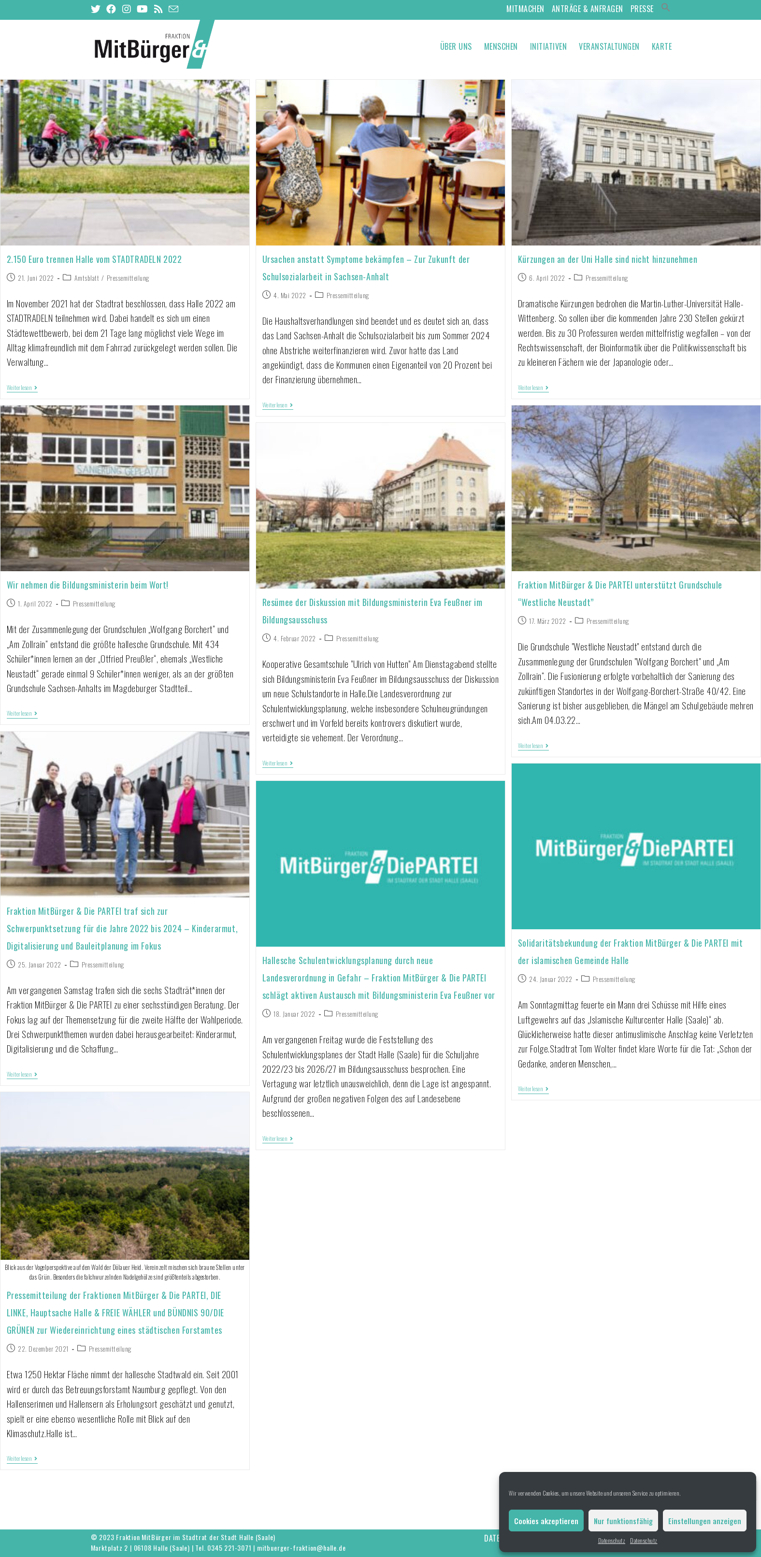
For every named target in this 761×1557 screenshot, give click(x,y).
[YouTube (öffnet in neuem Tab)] (142, 9)
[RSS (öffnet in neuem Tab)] (158, 9)
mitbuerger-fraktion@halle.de (301, 1548)
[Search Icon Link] (666, 8)
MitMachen (525, 8)
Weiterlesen (22, 387)
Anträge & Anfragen (587, 8)
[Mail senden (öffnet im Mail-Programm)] (174, 9)
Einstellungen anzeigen (704, 1520)
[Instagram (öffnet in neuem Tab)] (126, 9)
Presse (642, 8)
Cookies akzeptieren (546, 1520)
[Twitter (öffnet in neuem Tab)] (97, 9)
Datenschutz (612, 1540)
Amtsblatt (87, 278)
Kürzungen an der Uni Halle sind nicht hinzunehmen (607, 259)
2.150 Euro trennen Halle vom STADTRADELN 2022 (94, 259)
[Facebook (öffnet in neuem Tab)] (111, 9)
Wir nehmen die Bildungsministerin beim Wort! (88, 584)
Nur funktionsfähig (623, 1520)
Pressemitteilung (128, 278)
